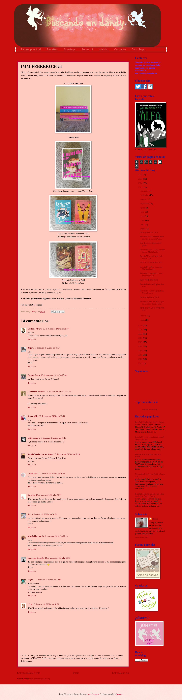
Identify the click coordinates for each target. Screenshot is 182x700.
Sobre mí (87, 49)
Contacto (120, 49)
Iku (29, 514)
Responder (32, 339)
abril (142, 224)
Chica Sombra (34, 438)
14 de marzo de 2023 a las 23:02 (57, 558)
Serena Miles (33, 416)
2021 (140, 330)
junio (142, 216)
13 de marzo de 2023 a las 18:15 (53, 438)
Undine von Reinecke (36, 392)
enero (142, 320)
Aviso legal (138, 49)
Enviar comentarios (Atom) (39, 679)
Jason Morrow (93, 694)
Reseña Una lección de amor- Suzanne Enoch (151, 274)
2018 (140, 342)
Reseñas (52, 49)
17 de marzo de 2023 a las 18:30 (46, 604)
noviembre (144, 195)
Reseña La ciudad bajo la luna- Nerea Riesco (152, 292)
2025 (140, 179)
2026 (140, 175)
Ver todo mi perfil (142, 537)
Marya (155, 519)
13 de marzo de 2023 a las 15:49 (54, 375)
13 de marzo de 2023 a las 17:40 (52, 416)
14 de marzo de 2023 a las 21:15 (55, 536)
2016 (140, 351)
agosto (143, 208)
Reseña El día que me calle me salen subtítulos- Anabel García (149, 495)
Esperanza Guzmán (36, 558)
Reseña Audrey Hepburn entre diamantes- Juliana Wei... (152, 237)
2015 (140, 355)
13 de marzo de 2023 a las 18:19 (67, 454)
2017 (140, 346)
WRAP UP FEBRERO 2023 (151, 263)
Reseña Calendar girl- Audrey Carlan (149, 422)
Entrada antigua (120, 672)
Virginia (31, 580)
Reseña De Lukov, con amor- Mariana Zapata (151, 268)
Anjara (31, 348)
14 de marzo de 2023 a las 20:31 (44, 514)
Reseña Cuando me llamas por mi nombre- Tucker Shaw (152, 303)
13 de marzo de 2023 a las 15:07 (47, 348)
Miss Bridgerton (34, 536)
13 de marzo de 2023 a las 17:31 (59, 392)
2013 (140, 363)
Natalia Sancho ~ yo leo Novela (40, 454)
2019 (140, 338)
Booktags (69, 49)
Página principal (30, 49)
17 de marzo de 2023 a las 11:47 (48, 580)
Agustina (31, 495)
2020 (140, 334)
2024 (140, 183)
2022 (140, 325)
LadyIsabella (33, 473)
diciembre (144, 191)
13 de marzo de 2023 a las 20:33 (52, 473)
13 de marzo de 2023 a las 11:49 (56, 329)
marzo (143, 229)
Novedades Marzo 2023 (149, 297)
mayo (142, 220)
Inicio (76, 672)
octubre (143, 199)
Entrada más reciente (28, 672)
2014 (140, 359)
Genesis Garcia (34, 375)
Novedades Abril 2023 (149, 232)
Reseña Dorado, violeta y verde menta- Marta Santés (152, 251)
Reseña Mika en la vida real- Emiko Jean (151, 257)
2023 (140, 187)
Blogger (119, 694)
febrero (143, 316)
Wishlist (103, 49)
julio (142, 212)
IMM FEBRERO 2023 (149, 280)
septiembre (145, 203)
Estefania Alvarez (35, 329)
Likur (30, 604)
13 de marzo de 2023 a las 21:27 (48, 495)
